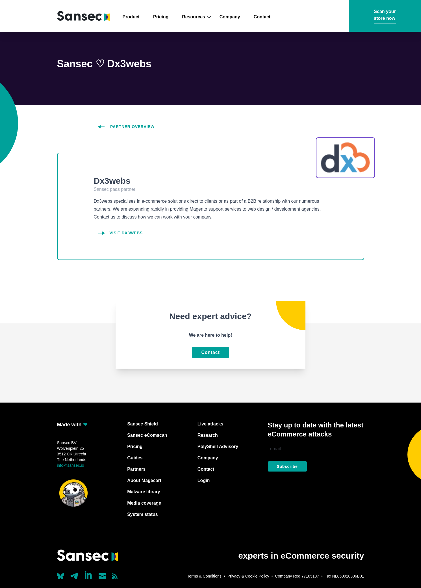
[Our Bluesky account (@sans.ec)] (60, 575)
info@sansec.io (70, 465)
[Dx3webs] (210, 233)
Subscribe (287, 466)
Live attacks (210, 423)
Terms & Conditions (204, 576)
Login (204, 480)
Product (131, 16)
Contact (262, 16)
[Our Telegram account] (74, 574)
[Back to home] (83, 16)
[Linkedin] (89, 575)
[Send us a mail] (102, 576)
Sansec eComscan (147, 435)
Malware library (143, 491)
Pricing (160, 16)
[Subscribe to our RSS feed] (115, 576)
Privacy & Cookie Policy (248, 576)
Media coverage (144, 503)
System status (142, 514)
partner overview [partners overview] (126, 126)
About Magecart (144, 480)
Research (208, 435)
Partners (136, 469)
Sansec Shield (142, 423)
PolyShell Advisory (218, 446)
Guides (134, 457)
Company (230, 16)
